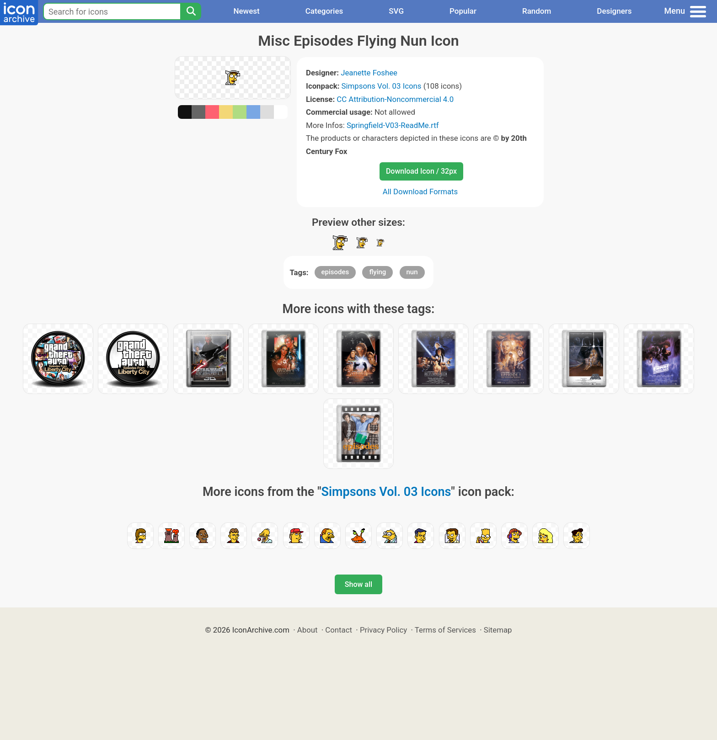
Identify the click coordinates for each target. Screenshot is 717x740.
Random (536, 11)
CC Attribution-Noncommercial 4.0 (395, 99)
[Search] (190, 11)
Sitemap (498, 629)
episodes (335, 272)
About (307, 629)
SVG (396, 11)
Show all (358, 584)
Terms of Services (445, 629)
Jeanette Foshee (369, 72)
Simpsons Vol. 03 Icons (382, 86)
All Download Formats (420, 191)
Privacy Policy (383, 629)
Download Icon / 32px (421, 171)
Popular (462, 11)
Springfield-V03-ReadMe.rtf (393, 125)
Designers (614, 11)
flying (377, 272)
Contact (338, 629)
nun (412, 272)
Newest (246, 11)
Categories (324, 11)
